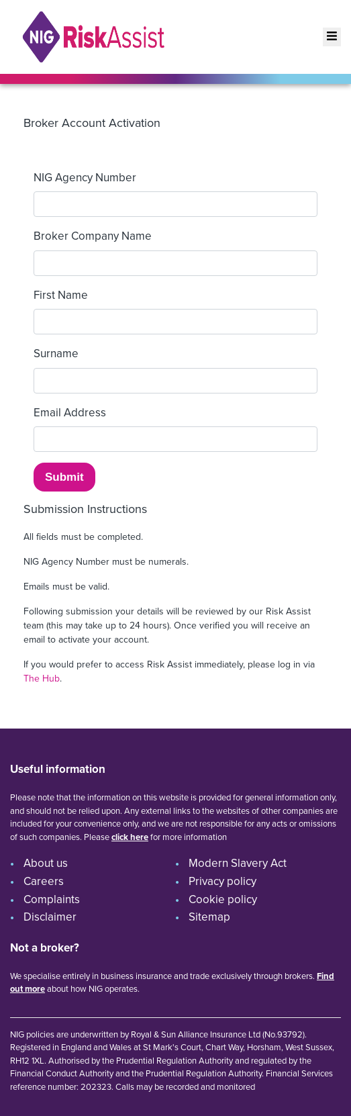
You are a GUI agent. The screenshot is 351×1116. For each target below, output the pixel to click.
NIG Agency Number (85, 177)
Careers (43, 881)
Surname (56, 353)
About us (45, 863)
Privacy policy (222, 881)
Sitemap (209, 917)
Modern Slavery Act (238, 863)
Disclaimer (50, 917)
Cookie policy (223, 899)
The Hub (41, 678)
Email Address (70, 412)
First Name (61, 295)
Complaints (51, 899)
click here (129, 837)
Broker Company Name (93, 236)
